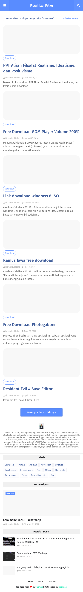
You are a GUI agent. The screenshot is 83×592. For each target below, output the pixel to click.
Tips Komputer (11, 475)
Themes (39, 587)
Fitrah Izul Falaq (41, 5)
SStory (48, 470)
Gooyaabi (62, 587)
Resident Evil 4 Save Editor (28, 388)
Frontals (21, 465)
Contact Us (51, 582)
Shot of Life (60, 470)
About (40, 582)
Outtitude (59, 465)
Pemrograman (26, 470)
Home (30, 582)
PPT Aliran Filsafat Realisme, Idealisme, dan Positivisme (39, 68)
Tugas (24, 475)
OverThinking (10, 470)
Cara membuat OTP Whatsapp (22, 520)
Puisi (39, 470)
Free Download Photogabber (29, 324)
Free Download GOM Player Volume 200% (41, 131)
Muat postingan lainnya (41, 412)
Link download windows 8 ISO (31, 196)
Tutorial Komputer (39, 475)
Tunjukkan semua (70, 18)
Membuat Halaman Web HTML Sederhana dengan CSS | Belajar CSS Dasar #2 (46, 540)
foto (52, 475)
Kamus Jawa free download (28, 260)
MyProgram (46, 465)
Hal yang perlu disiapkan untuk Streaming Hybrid (43, 567)
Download (9, 58)
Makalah (33, 465)
